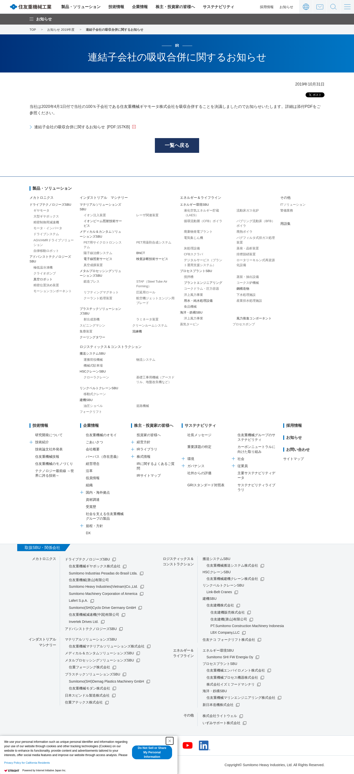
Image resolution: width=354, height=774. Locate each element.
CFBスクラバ (193, 254)
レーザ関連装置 (147, 215)
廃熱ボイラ (244, 232)
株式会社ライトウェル (220, 716)
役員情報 (93, 478)
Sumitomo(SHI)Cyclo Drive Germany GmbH (102, 608)
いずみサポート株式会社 (221, 723)
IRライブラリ (147, 449)
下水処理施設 (246, 295)
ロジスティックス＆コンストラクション (111, 347)
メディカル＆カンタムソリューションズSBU (99, 653)
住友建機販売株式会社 (227, 612)
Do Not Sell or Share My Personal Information (152, 752)
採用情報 (267, 7)
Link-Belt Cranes (219, 592)
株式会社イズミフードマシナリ (230, 684)
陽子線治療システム (98, 253)
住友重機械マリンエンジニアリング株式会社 (240, 698)
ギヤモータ (41, 210)
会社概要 (93, 449)
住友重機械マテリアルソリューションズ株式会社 (107, 646)
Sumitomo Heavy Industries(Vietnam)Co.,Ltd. (103, 586)
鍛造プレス (92, 281)
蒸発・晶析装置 (247, 248)
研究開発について (49, 435)
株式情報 (143, 457)
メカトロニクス (42, 198)
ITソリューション (293, 204)
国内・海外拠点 (98, 492)
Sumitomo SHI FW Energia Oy (229, 657)
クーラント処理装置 (98, 298)
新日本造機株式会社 (218, 705)
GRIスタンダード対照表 (205, 485)
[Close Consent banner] (169, 741)
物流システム (145, 359)
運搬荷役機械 (93, 359)
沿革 (89, 471)
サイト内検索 (333, 7)
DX (88, 533)
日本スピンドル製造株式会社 (87, 695)
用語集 (285, 224)
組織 (89, 485)
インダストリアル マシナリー (104, 198)
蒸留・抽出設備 (247, 277)
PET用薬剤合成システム (153, 242)
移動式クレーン (95, 394)
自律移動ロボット (46, 251)
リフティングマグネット (101, 292)
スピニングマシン (92, 325)
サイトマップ (293, 459)
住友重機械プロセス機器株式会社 (232, 677)
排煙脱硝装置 (246, 254)
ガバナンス (196, 466)
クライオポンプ (44, 273)
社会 (240, 459)
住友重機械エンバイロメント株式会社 (235, 670)
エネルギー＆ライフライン (200, 198)
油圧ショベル (93, 406)
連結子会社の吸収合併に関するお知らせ (82, 127)
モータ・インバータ (47, 228)
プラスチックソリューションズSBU (92, 674)
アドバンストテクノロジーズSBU (91, 629)
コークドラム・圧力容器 (201, 289)
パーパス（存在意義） (103, 457)
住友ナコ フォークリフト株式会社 (229, 640)
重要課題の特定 (199, 447)
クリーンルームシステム (149, 325)
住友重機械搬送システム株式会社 (232, 565)
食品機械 (190, 306)
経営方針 (143, 442)
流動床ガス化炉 (247, 210)
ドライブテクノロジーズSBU (87, 559)
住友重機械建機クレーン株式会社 (232, 579)
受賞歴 (91, 507)
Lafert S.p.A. (78, 600)
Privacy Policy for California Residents (27, 762)
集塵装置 (86, 331)
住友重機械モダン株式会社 (89, 688)
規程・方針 (94, 526)
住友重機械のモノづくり (54, 464)
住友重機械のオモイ (101, 435)
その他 (285, 198)
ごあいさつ (94, 442)
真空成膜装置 (93, 265)
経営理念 (93, 464)
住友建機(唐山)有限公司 (228, 619)
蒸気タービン (189, 324)
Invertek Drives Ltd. (84, 622)
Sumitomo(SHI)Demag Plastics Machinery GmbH (106, 681)
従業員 (242, 466)
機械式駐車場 (93, 365)
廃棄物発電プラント (198, 232)
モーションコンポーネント (52, 291)
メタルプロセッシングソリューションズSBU (99, 660)
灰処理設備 (192, 248)
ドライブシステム (46, 234)
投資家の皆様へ (149, 435)
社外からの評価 (199, 473)
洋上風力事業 (193, 295)
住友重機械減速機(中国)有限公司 (94, 615)
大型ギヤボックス (46, 216)
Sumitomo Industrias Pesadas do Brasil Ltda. (103, 573)
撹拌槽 (188, 277)
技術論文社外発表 (49, 449)
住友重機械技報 (47, 457)
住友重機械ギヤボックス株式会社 (94, 566)
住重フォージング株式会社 (89, 667)
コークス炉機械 (247, 283)
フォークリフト (91, 412)
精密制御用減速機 (46, 222)
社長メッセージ (199, 435)
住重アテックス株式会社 (84, 702)
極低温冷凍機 (43, 267)
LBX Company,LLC (225, 633)
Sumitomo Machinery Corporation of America (103, 594)
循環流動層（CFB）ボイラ (203, 221)
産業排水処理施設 (249, 300)
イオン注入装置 (95, 215)
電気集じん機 (193, 238)
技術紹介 (42, 442)
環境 (190, 459)
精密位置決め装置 (46, 285)
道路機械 (142, 406)
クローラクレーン (96, 377)
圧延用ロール (145, 292)
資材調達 (93, 500)
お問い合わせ (319, 7)
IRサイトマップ (149, 475)
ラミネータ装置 (147, 319)
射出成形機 (92, 319)
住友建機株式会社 (220, 605)
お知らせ (286, 7)
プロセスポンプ (244, 324)
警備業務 (286, 210)
